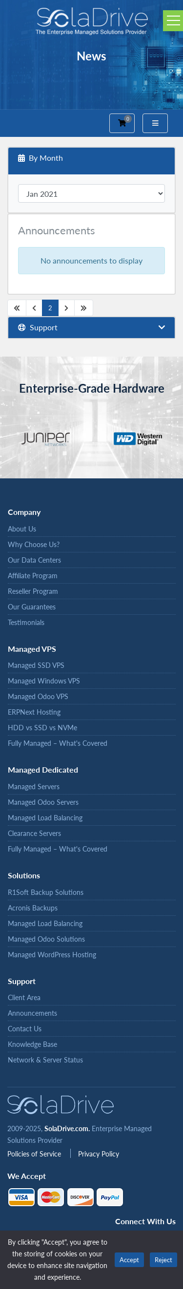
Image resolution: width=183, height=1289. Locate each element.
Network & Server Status (45, 1060)
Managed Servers (34, 786)
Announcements (32, 1013)
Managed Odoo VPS (38, 696)
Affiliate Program (33, 575)
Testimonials (26, 622)
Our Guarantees (32, 607)
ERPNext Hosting (34, 712)
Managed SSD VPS (36, 665)
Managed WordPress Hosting (52, 954)
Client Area (24, 997)
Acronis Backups (33, 908)
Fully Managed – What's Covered (57, 743)
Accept (129, 1260)
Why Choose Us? (34, 544)
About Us (22, 529)
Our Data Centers (34, 560)
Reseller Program (33, 591)
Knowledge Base (32, 1044)
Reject (163, 1260)
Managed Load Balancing (45, 818)
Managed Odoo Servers (43, 802)
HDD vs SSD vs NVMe (42, 727)
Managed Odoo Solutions (46, 939)
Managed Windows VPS (44, 681)
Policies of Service (35, 1154)
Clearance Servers (34, 833)
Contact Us (24, 1028)
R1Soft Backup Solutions (45, 892)
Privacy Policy (98, 1154)
